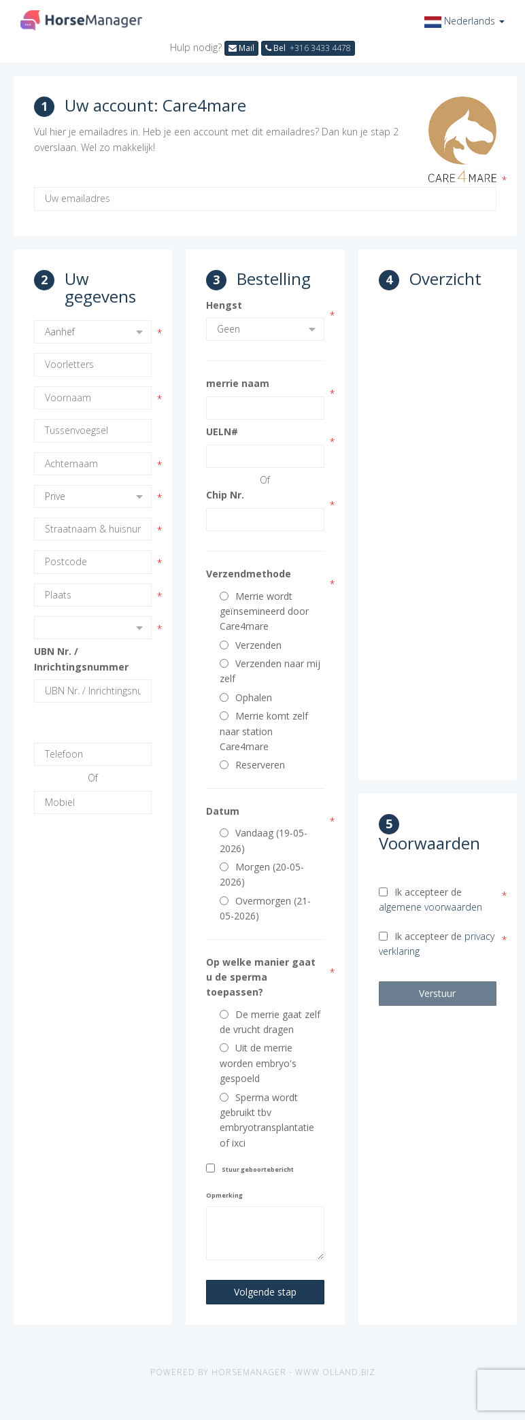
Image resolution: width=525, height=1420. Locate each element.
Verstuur (437, 993)
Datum (222, 811)
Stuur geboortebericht (258, 1169)
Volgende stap (265, 1291)
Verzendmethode (248, 573)
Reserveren (252, 764)
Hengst (224, 305)
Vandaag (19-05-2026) (263, 840)
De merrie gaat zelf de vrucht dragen (270, 1022)
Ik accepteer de (430, 899)
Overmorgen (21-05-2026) (265, 908)
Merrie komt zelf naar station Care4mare (264, 731)
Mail (241, 48)
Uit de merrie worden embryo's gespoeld (258, 1063)
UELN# (222, 431)
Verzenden (251, 645)
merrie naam (237, 383)
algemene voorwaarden (430, 906)
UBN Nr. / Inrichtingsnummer (81, 659)
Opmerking (224, 1195)
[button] (464, 20)
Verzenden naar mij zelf (270, 671)
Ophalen (246, 697)
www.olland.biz (335, 1372)
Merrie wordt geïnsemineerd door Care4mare (264, 611)
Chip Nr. (225, 494)
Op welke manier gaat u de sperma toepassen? (261, 977)
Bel (308, 48)
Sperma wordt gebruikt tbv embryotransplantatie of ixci (267, 1120)
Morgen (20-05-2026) (262, 874)
